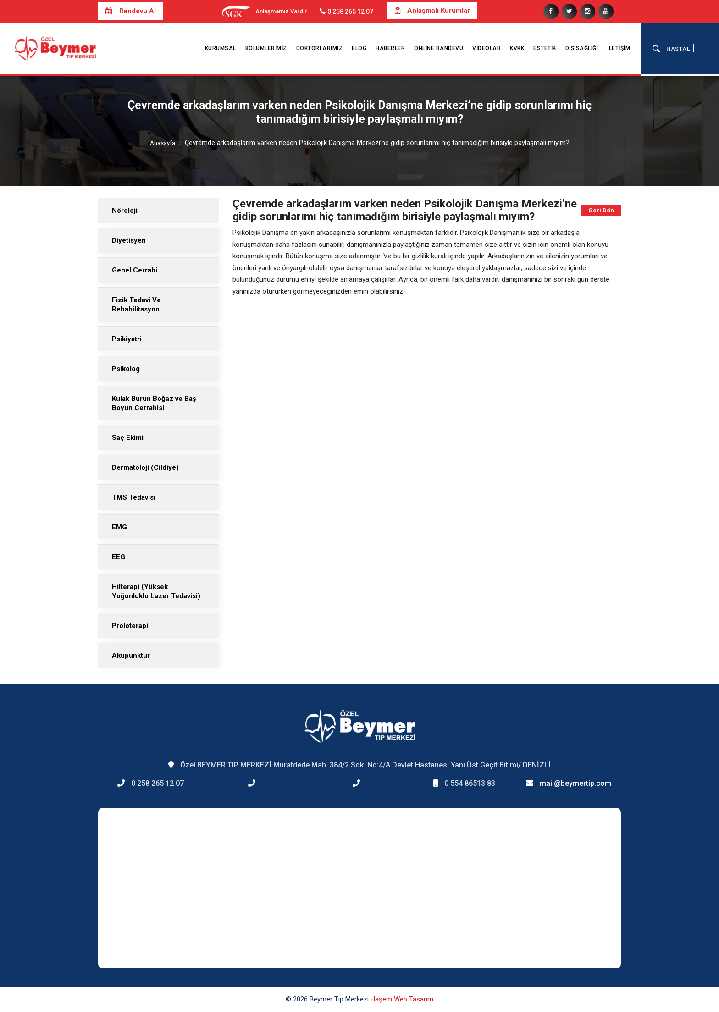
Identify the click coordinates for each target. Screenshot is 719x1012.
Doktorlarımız (319, 48)
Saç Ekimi (128, 438)
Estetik (544, 48)
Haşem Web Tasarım (402, 999)
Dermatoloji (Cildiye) (145, 467)
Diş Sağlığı (581, 48)
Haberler (390, 48)
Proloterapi (130, 626)
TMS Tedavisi (133, 497)
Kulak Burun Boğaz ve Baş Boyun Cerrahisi (154, 403)
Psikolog (126, 369)
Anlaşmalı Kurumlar (432, 10)
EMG (119, 527)
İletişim (618, 48)
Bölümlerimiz (266, 48)
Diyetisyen (129, 240)
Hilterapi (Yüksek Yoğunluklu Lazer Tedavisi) (156, 591)
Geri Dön (601, 210)
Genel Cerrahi (134, 270)
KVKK (517, 48)
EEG (118, 557)
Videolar (486, 48)
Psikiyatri (127, 339)
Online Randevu (438, 48)
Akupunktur (131, 655)
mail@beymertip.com (575, 783)
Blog (359, 48)
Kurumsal (220, 48)
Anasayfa (162, 142)
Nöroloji (125, 210)
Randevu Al (130, 11)
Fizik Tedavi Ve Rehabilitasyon (136, 304)
